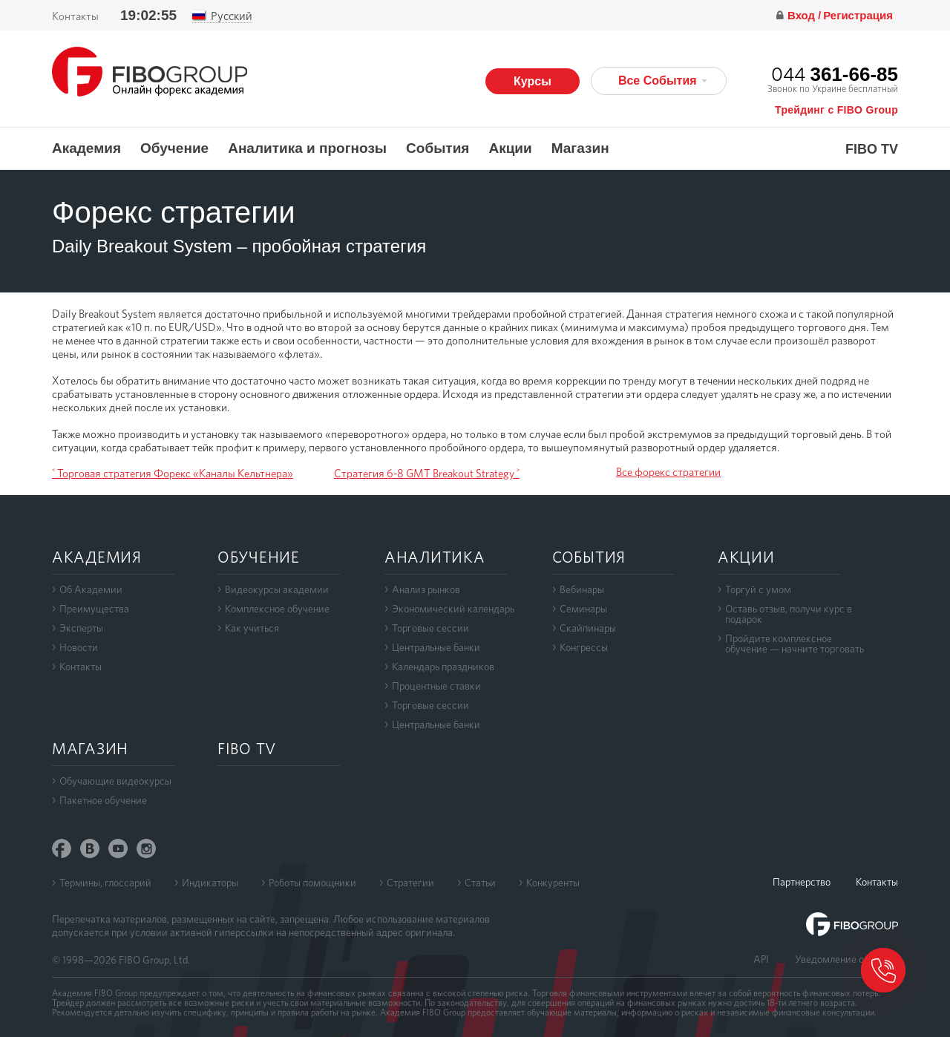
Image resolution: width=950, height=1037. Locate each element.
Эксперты (81, 628)
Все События (662, 80)
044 (834, 73)
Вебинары (582, 589)
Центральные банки (436, 647)
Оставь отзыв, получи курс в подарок (788, 614)
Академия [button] (86, 148)
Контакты (75, 16)
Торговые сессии (430, 628)
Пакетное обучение (103, 800)
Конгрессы (584, 647)
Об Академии (90, 589)
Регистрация (858, 15)
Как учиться (252, 628)
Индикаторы (210, 883)
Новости (78, 647)
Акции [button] (509, 148)
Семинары (583, 609)
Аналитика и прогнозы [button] (307, 148)
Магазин (580, 148)
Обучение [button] (174, 148)
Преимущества (94, 609)
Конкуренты (553, 883)
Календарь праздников (443, 667)
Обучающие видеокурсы (115, 781)
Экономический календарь (453, 609)
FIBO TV (871, 150)
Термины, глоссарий (105, 883)
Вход (802, 15)
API (761, 959)
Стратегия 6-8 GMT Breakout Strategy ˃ (427, 473)
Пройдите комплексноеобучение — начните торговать (794, 643)
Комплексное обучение (277, 609)
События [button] (437, 148)
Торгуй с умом (758, 589)
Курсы (532, 81)
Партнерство (802, 882)
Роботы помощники (312, 883)
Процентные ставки (436, 686)
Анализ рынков (426, 589)
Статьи (480, 883)
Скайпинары (588, 628)
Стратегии (410, 883)
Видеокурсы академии (277, 589)
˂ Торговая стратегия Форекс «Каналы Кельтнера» (172, 473)
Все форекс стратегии (668, 472)
